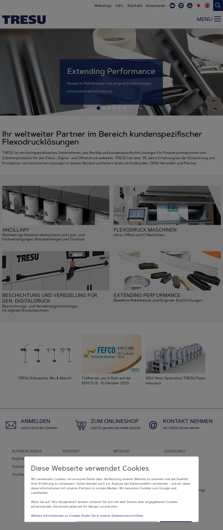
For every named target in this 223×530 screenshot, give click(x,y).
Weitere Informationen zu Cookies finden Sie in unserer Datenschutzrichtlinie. (87, 516)
